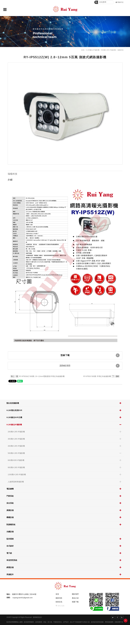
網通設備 (10, 567)
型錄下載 (90, 355)
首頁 (82, 50)
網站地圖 (61, 606)
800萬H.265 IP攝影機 (16, 467)
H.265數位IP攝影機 (14, 425)
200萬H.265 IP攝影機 (16, 432)
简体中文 (120, 2)
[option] (65, 114)
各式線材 (10, 546)
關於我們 (75, 594)
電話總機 (10, 489)
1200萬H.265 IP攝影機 (17, 474)
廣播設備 (10, 510)
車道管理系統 (11, 560)
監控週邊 (10, 539)
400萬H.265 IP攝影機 (16, 446)
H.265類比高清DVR (14, 410)
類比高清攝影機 (12, 403)
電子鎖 (9, 553)
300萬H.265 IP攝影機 (16, 439)
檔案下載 (75, 602)
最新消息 (59, 598)
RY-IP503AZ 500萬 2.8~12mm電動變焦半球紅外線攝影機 (37, 376)
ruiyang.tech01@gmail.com (23, 597)
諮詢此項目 (90, 366)
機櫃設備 (10, 517)
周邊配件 (10, 574)
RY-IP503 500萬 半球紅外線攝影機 (101, 376)
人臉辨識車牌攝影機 (16, 482)
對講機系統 (10, 525)
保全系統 (10, 503)
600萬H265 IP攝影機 (16, 460)
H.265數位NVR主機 (14, 417)
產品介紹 (75, 598)
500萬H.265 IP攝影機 (16, 453)
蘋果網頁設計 (37, 617)
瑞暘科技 (120, 50)
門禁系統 (10, 496)
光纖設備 (10, 532)
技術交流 (59, 602)
